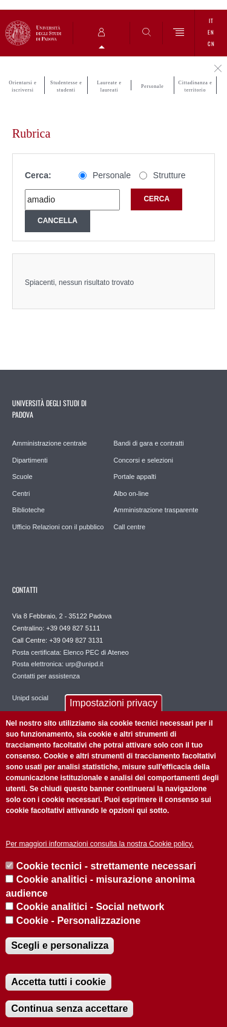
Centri (21, 493)
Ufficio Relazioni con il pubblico (58, 526)
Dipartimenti (30, 460)
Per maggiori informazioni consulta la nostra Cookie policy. (99, 844)
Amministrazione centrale (49, 443)
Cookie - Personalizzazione (78, 920)
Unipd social (30, 697)
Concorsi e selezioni (143, 460)
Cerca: (38, 175)
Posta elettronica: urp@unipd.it (58, 663)
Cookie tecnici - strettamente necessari (106, 866)
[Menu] (179, 33)
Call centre (130, 526)
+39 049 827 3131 (76, 640)
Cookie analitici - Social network (90, 907)
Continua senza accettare (69, 1008)
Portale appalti (135, 476)
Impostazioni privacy (113, 703)
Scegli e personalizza (59, 945)
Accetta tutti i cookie (58, 982)
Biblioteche (28, 510)
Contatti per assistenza (46, 676)
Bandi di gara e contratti (149, 443)
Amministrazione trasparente (156, 510)
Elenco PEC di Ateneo (95, 652)
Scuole (22, 476)
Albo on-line (131, 493)
